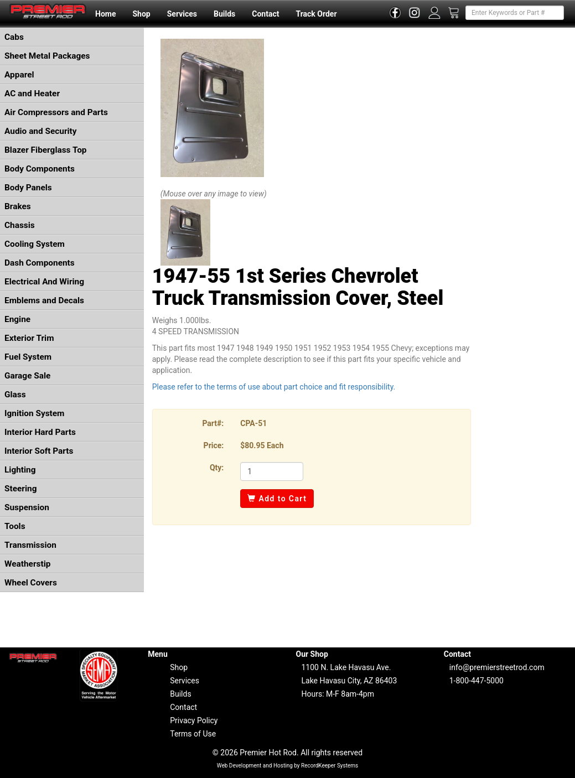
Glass (15, 395)
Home (105, 13)
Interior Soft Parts (38, 451)
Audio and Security (40, 131)
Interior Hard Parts (40, 432)
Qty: (217, 467)
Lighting (20, 470)
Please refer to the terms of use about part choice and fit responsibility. (274, 386)
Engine (17, 319)
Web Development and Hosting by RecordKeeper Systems (288, 766)
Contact (265, 13)
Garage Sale (27, 376)
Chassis (19, 225)
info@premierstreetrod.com (497, 667)
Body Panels (28, 188)
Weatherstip (27, 564)
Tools (14, 526)
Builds (224, 13)
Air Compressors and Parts (56, 112)
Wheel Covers (30, 583)
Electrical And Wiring (44, 282)
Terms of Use (193, 733)
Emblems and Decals (44, 300)
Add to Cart (277, 498)
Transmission (30, 545)
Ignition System (34, 413)
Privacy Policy (193, 720)
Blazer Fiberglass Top (45, 150)
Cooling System (34, 244)
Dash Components (39, 263)
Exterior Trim (29, 338)
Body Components (39, 169)
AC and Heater (32, 93)
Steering (20, 489)
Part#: (213, 423)
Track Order (316, 13)
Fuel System (27, 357)
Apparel (19, 75)
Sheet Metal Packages (47, 56)
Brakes (17, 206)
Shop (141, 13)
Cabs (14, 37)
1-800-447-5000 (476, 680)
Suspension (26, 507)
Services (182, 13)
